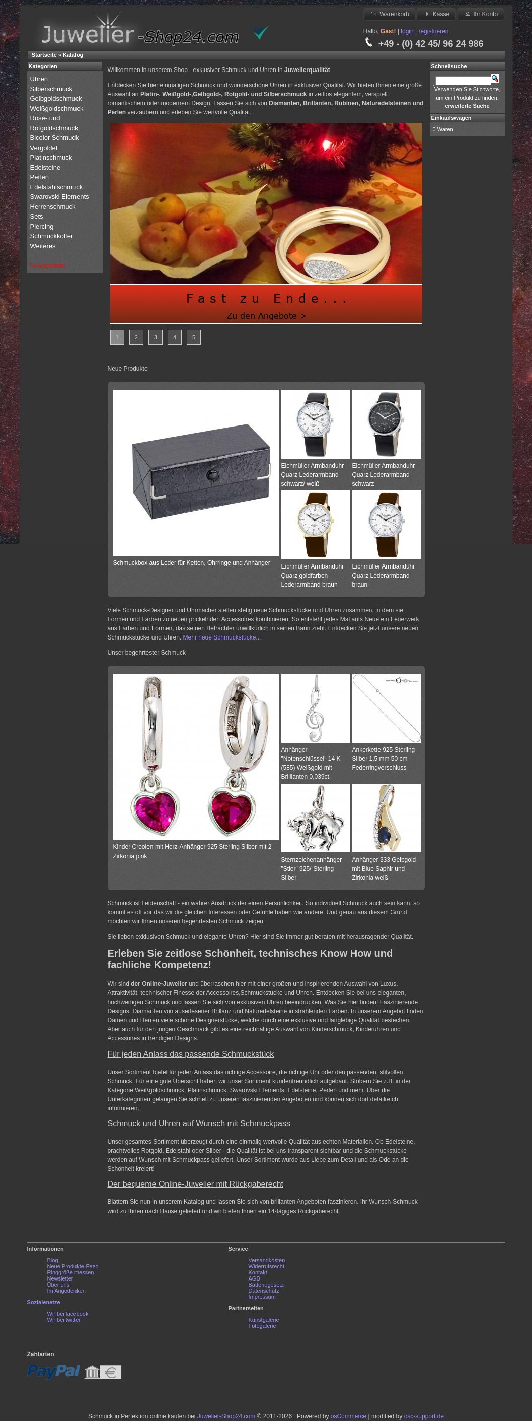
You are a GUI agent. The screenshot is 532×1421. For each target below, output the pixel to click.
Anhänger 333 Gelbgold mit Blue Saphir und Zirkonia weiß (384, 868)
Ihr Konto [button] (481, 14)
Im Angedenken (66, 1291)
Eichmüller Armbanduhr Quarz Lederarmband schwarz (383, 474)
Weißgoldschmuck (58, 108)
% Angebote (47, 265)
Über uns (58, 1285)
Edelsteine (46, 167)
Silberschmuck (52, 89)
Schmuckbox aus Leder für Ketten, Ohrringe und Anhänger (191, 562)
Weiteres (44, 246)
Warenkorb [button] (389, 14)
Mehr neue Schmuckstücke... (222, 637)
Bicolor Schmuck (55, 137)
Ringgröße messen (70, 1272)
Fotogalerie (262, 1326)
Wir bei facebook (68, 1314)
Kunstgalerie (264, 1320)
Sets (36, 216)
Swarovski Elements (59, 196)
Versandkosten (267, 1260)
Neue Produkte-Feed (73, 1266)
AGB (254, 1278)
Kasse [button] (436, 14)
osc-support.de (424, 1416)
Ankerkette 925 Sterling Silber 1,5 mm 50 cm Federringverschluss (383, 758)
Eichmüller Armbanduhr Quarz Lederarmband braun (383, 575)
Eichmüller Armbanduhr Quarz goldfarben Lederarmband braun (312, 575)
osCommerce (348, 1416)
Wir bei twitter (64, 1320)
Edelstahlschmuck (56, 187)
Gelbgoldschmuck (57, 98)
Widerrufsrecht (267, 1266)
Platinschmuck (52, 157)
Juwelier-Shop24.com (226, 1416)
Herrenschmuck (54, 206)
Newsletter (60, 1278)
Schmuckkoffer (51, 236)
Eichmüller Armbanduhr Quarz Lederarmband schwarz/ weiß (312, 474)
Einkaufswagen (451, 118)
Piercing (42, 226)
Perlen (40, 177)
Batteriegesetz (266, 1285)
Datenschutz (264, 1291)
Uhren (40, 79)
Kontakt (258, 1272)
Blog (52, 1260)
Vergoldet (45, 148)
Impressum (262, 1297)
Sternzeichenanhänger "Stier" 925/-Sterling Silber (311, 868)
